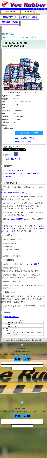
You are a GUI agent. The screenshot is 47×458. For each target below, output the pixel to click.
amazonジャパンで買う (23, 142)
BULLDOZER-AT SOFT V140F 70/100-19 (21, 173)
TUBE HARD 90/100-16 (14, 170)
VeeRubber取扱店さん (16, 219)
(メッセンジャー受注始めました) (14, 193)
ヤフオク (6, 231)
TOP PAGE (10, 12)
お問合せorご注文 (29, 17)
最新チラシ (9, 176)
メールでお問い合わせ (11, 159)
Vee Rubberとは (30, 12)
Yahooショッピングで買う (24, 138)
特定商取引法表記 (10, 22)
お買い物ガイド (10, 17)
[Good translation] (17, 358)
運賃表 (36, 264)
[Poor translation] (26, 358)
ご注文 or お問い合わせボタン (29, 133)
